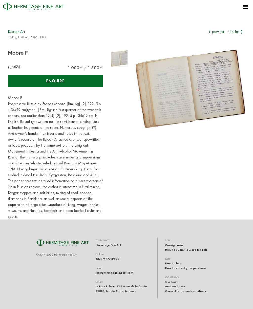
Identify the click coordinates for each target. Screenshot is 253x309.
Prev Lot (218, 31)
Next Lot (233, 31)
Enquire (55, 81)
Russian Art (16, 31)
